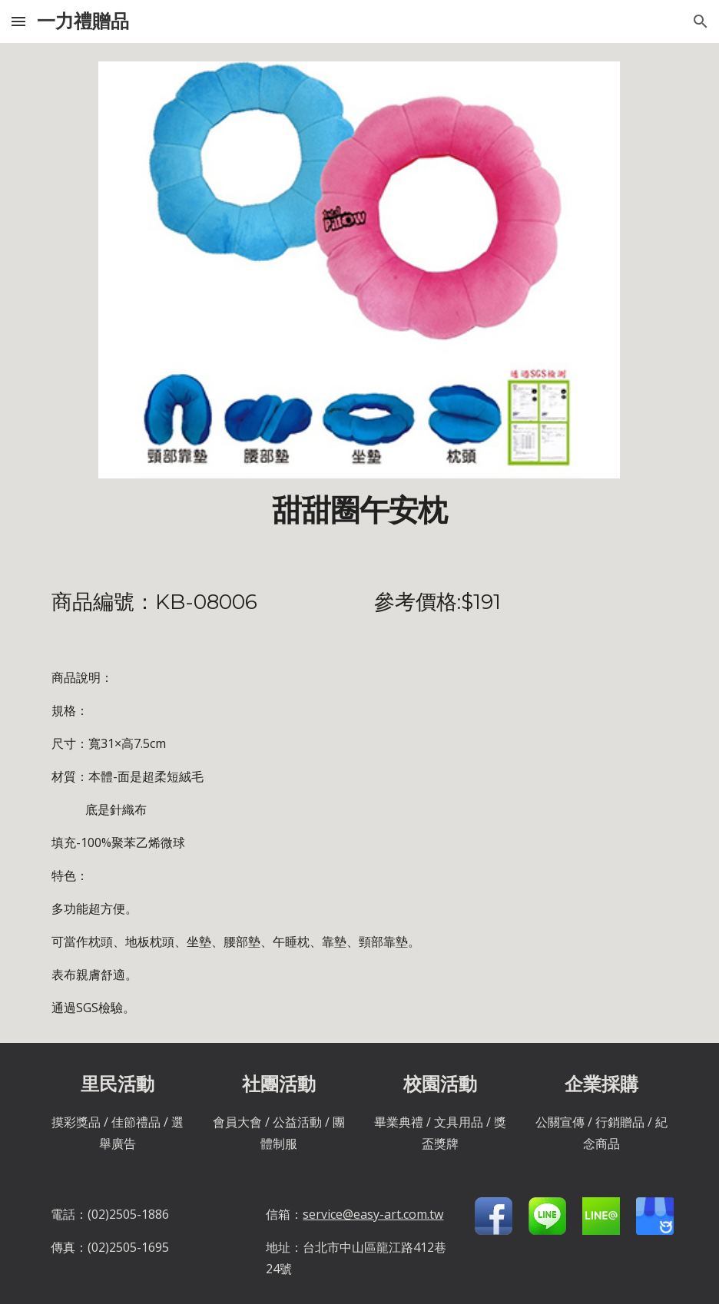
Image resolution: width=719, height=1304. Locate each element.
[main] (359, 510)
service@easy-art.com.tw (373, 1214)
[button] (18, 21)
